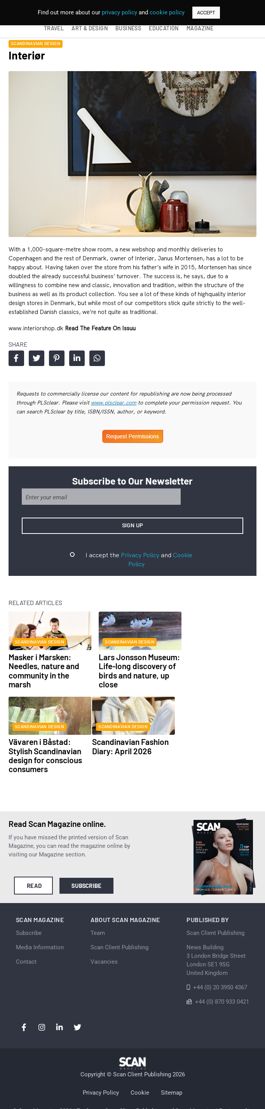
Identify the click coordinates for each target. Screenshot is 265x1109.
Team (98, 908)
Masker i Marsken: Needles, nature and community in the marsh (42, 666)
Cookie (140, 1069)
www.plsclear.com (91, 405)
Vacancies (104, 937)
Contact (27, 937)
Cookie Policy (182, 559)
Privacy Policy (131, 559)
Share (14, 361)
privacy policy (119, 12)
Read (32, 862)
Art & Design (89, 28)
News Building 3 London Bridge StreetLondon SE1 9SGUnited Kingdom (214, 936)
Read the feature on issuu (98, 331)
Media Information (41, 923)
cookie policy (167, 12)
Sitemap (171, 1069)
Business (128, 28)
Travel (54, 28)
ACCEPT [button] (206, 13)
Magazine (200, 28)
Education (164, 28)
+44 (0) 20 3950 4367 (219, 963)
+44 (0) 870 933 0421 (221, 977)
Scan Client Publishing (119, 923)
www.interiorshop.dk (35, 331)
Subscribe (86, 862)
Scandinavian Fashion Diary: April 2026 (45, 741)
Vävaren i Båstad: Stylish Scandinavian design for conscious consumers (217, 666)
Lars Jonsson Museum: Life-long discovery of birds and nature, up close (129, 666)
